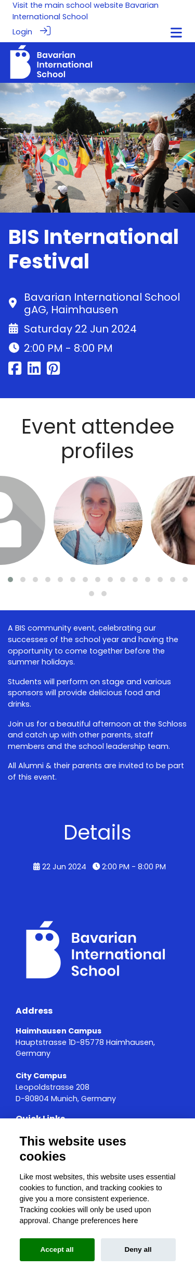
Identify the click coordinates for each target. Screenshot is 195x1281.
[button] (10, 579)
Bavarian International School (85, 11)
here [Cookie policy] (130, 1220)
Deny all (137, 1249)
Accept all (56, 1249)
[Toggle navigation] (176, 32)
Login (22, 32)
